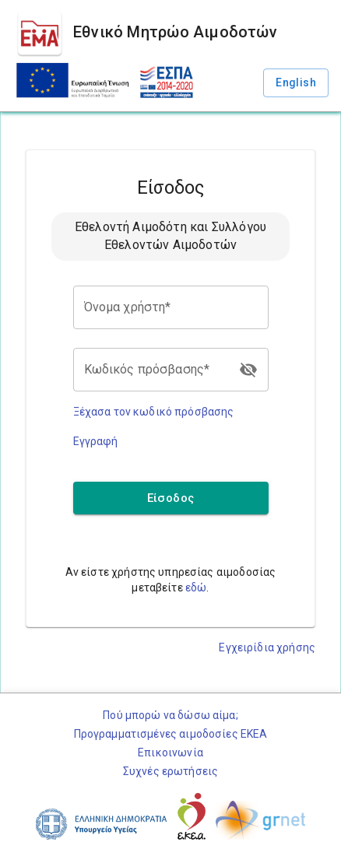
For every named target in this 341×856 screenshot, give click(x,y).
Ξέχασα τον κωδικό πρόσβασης (153, 411)
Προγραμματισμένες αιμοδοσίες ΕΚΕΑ (171, 734)
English (296, 82)
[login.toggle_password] (248, 369)
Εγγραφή (95, 441)
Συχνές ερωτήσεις (170, 771)
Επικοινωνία (170, 752)
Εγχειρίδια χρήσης (267, 647)
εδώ (195, 587)
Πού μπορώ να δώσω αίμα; (170, 715)
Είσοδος (171, 498)
